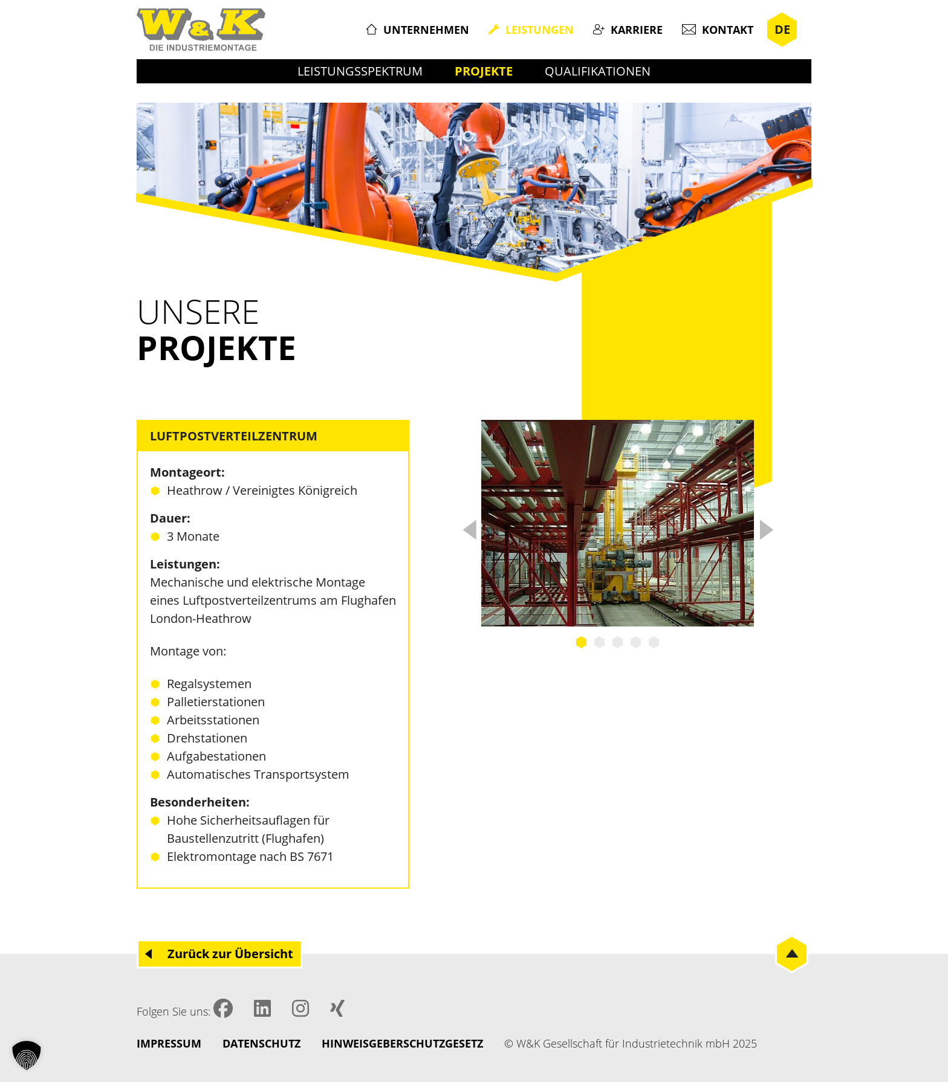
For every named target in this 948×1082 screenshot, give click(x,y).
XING (337, 1008)
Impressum (169, 1043)
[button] (26, 1055)
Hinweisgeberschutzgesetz (402, 1043)
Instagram (300, 1008)
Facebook (223, 1008)
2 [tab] (600, 642)
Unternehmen (426, 29)
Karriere (637, 29)
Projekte (484, 71)
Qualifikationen (598, 71)
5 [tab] (654, 642)
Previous (469, 526)
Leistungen (539, 29)
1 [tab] (582, 642)
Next (766, 526)
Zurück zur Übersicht (230, 953)
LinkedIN (262, 1008)
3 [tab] (618, 642)
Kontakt (727, 29)
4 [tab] (636, 642)
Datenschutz (261, 1043)
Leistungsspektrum (360, 71)
